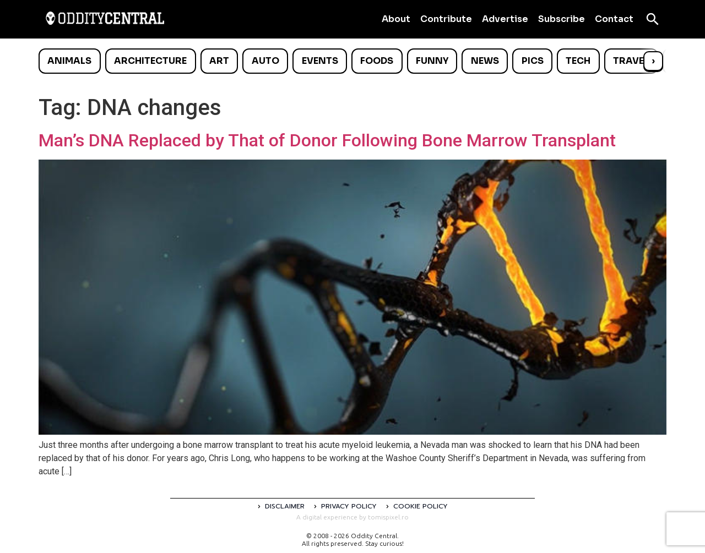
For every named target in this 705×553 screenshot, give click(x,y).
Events (320, 61)
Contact (614, 19)
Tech (578, 61)
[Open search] (652, 19)
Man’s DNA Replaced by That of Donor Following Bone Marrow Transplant (327, 140)
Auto (265, 61)
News (485, 61)
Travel (631, 61)
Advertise (505, 19)
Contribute (446, 19)
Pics (533, 61)
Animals (69, 61)
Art (219, 61)
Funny (432, 61)
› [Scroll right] (653, 61)
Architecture (150, 61)
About (396, 19)
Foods (376, 61)
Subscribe (561, 19)
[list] (352, 61)
